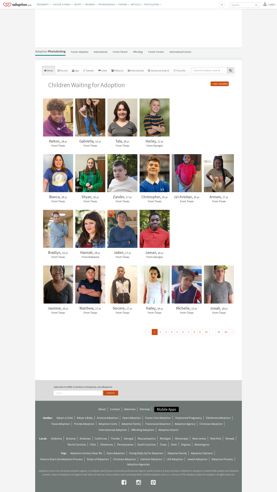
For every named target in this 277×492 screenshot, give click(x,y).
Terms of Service (95, 474)
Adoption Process (222, 459)
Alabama (56, 438)
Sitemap (145, 409)
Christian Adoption (210, 424)
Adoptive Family (131, 424)
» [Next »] (232, 332)
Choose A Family (63, 4)
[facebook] (124, 482)
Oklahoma (106, 444)
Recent (62, 70)
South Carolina (146, 444)
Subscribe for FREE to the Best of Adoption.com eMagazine (83, 387)
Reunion (91, 4)
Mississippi (181, 438)
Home (48, 70)
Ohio (93, 444)
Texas (163, 444)
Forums (124, 4)
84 (226, 332)
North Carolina (77, 444)
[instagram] (139, 482)
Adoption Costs (108, 424)
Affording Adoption (142, 430)
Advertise (129, 409)
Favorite (179, 70)
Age (75, 70)
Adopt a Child (65, 418)
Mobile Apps (166, 409)
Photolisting (152, 4)
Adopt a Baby (85, 418)
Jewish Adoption (197, 459)
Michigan (165, 438)
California (101, 438)
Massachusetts (147, 438)
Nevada (229, 438)
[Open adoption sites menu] (222, 4)
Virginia (185, 444)
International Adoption (113, 430)
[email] (78, 393)
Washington (202, 444)
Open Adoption (131, 418)
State (102, 70)
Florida (115, 438)
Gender (88, 70)
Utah (174, 444)
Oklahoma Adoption (218, 418)
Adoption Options (202, 453)
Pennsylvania (125, 444)
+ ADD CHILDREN (219, 83)
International (136, 70)
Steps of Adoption (98, 459)
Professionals (107, 4)
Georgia (128, 438)
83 (219, 332)
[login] (269, 4)
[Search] (242, 4)
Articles (136, 4)
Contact (115, 409)
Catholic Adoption (151, 459)
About (102, 409)
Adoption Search (168, 430)
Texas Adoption (60, 424)
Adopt (79, 4)
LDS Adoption (175, 459)
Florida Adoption (84, 424)
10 (206, 332)
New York (215, 438)
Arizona (70, 438)
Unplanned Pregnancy (188, 418)
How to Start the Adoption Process (61, 459)
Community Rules (133, 474)
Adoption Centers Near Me (86, 453)
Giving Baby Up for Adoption (146, 453)
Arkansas (85, 438)
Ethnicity (117, 70)
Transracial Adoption (157, 424)
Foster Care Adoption (158, 418)
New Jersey (199, 438)
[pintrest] (153, 482)
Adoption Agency (185, 424)
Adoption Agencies (138, 464)
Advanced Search (158, 70)
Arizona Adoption (107, 418)
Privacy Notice (112, 474)
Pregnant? (44, 4)
